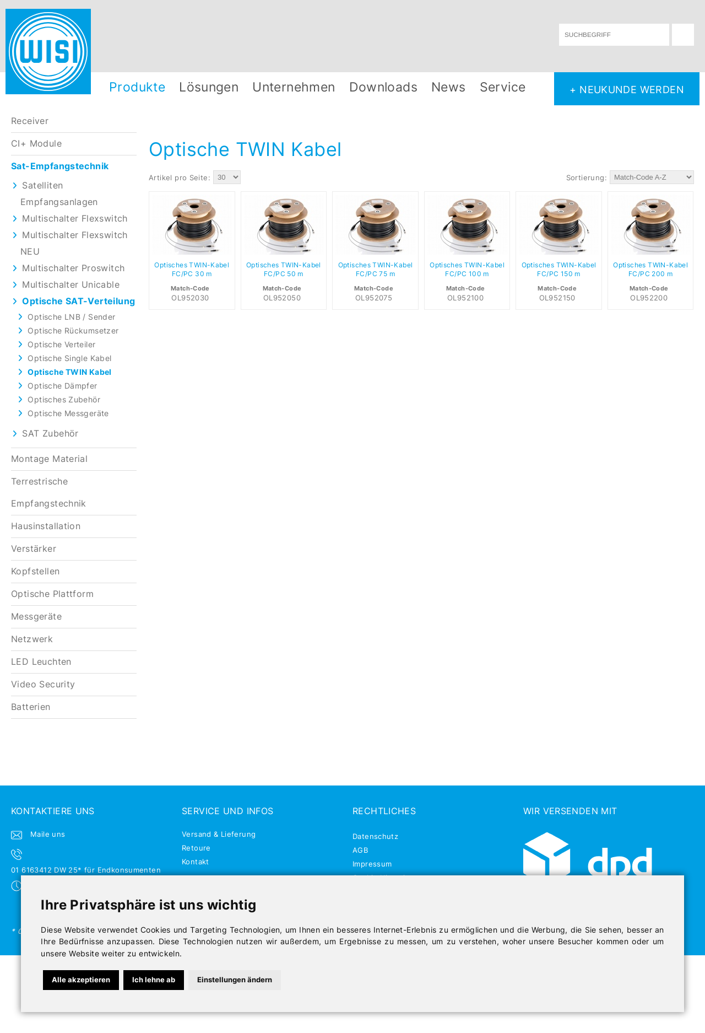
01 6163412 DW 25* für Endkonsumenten (86, 869)
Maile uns (48, 834)
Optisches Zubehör (64, 399)
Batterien (31, 707)
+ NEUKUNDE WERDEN (627, 89)
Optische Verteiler (61, 344)
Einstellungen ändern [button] (234, 979)
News (448, 87)
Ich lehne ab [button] (153, 979)
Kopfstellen (35, 571)
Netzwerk (32, 639)
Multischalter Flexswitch (74, 218)
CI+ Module (36, 143)
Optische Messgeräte (68, 413)
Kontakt (195, 861)
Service (503, 87)
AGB (360, 850)
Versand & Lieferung (219, 834)
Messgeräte (36, 616)
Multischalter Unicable (71, 284)
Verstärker (33, 549)
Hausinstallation (45, 526)
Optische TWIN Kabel (69, 371)
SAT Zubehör (50, 433)
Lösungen (208, 87)
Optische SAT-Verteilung (78, 301)
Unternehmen (293, 87)
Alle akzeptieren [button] (81, 979)
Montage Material (49, 459)
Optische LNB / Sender (71, 316)
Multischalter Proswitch (73, 268)
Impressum (372, 863)
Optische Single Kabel (69, 358)
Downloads (383, 87)
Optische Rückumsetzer (73, 330)
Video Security (43, 684)
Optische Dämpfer (62, 385)
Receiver (29, 121)
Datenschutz (375, 836)
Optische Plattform (52, 594)
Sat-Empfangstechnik (60, 166)
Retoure (196, 847)
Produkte (137, 87)
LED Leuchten (41, 662)
